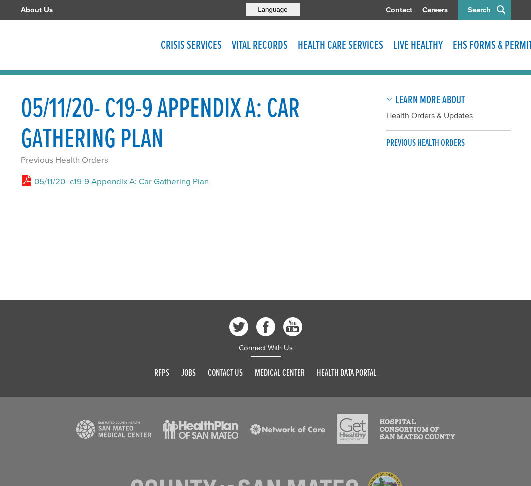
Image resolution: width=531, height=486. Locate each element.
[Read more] (113, 429)
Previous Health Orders (64, 159)
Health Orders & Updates (429, 115)
